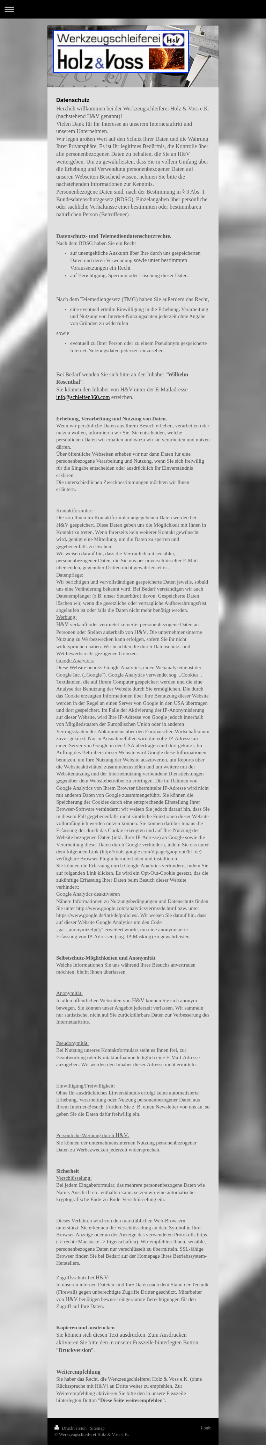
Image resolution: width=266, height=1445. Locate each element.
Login (206, 1427)
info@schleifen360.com (83, 397)
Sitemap (97, 1428)
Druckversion (71, 1428)
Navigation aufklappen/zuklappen (133, 9)
